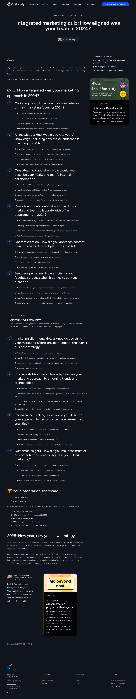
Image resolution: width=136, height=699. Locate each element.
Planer (55, 4)
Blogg (77, 680)
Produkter (33, 4)
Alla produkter (46, 678)
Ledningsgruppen (116, 686)
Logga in (91, 4)
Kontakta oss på (11, 684)
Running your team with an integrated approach (25, 554)
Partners (65, 4)
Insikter (78, 678)
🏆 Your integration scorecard (104, 67)
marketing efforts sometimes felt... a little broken (58, 542)
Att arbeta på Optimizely (118, 680)
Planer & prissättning (48, 680)
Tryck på (113, 689)
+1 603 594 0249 (12, 688)
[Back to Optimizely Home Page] (15, 4)
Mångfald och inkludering (118, 683)
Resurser (45, 4)
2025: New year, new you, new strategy (108, 70)
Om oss (113, 678)
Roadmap (44, 683)
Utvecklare (77, 4)
